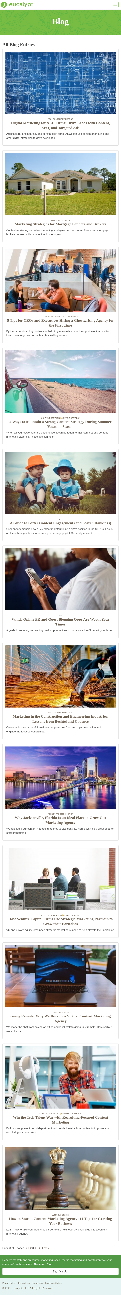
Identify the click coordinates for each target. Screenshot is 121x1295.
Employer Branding (71, 1113)
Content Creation (51, 317)
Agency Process (56, 814)
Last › (45, 1248)
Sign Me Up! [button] (60, 1271)
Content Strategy (70, 418)
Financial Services (60, 220)
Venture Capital (71, 915)
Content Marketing (63, 119)
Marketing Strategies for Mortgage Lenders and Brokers (60, 224)
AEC (49, 119)
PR (60, 615)
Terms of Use (24, 1283)
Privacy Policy (9, 1283)
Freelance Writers (53, 1283)
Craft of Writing (70, 317)
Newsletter (37, 1283)
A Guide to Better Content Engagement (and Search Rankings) (60, 523)
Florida (69, 814)
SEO (60, 519)
